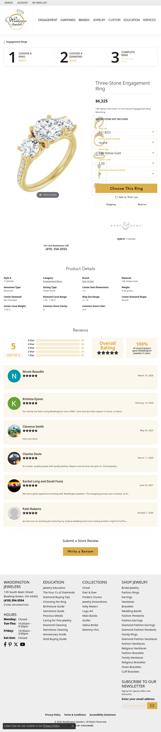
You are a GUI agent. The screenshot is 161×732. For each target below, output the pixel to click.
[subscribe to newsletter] (152, 705)
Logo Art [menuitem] (87, 611)
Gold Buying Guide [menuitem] (55, 639)
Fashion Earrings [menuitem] (132, 620)
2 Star (31, 351)
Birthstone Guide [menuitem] (54, 606)
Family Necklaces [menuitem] (132, 657)
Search (22, 60)
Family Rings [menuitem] (130, 634)
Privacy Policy (53, 714)
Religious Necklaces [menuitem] (134, 648)
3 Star (31, 347)
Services (149, 20)
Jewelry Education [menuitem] (54, 588)
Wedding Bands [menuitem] (132, 611)
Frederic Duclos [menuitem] (92, 597)
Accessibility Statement (103, 714)
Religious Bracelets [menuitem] (133, 662)
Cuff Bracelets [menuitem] (130, 671)
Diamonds (68, 20)
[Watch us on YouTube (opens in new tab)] (22, 644)
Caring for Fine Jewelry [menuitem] (57, 620)
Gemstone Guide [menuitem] (53, 611)
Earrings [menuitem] (127, 597)
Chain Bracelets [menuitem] (131, 667)
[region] (48, 155)
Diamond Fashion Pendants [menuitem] (139, 629)
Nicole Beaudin (33, 371)
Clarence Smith (33, 426)
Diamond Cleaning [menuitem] (54, 625)
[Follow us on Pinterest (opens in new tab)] (10, 644)
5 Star (31, 340)
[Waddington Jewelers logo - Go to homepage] (17, 20)
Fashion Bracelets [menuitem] (133, 653)
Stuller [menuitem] (86, 620)
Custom (114, 20)
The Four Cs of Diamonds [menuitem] (59, 592)
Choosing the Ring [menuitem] (54, 601)
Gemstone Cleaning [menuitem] (55, 629)
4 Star (31, 344)
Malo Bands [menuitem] (89, 615)
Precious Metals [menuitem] (53, 615)
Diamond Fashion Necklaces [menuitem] (139, 639)
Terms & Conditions (75, 714)
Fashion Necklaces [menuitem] (133, 643)
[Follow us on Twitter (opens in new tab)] (16, 644)
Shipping (111, 204)
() (82, 340)
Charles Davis (32, 454)
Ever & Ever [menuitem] (89, 592)
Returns (142, 204)
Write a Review (80, 551)
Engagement (47, 20)
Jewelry (99, 20)
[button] (8, 3)
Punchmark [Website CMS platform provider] (87, 725)
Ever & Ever (88, 281)
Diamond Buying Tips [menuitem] (56, 597)
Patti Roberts (32, 509)
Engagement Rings (16, 41)
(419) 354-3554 (56, 249)
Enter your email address (138, 699)
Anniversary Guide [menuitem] (54, 634)
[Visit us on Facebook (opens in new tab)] (5, 644)
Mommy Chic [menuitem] (90, 629)
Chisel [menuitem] (86, 588)
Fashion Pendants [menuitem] (133, 615)
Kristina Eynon (33, 399)
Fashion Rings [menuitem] (130, 592)
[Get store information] (16, 604)
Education (132, 20)
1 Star (31, 355)
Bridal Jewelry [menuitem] (130, 588)
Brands (84, 20)
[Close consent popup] (73, 726)
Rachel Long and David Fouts (43, 481)
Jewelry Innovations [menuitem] (94, 601)
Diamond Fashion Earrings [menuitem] (138, 625)
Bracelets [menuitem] (127, 606)
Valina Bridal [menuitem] (90, 625)
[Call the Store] (14, 600)
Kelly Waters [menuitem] (90, 606)
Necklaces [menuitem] (128, 601)
